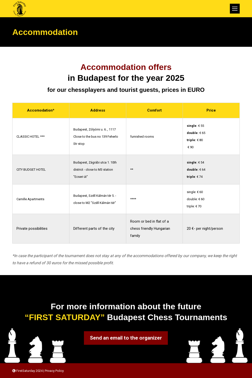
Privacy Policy (54, 371)
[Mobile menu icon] (235, 9)
